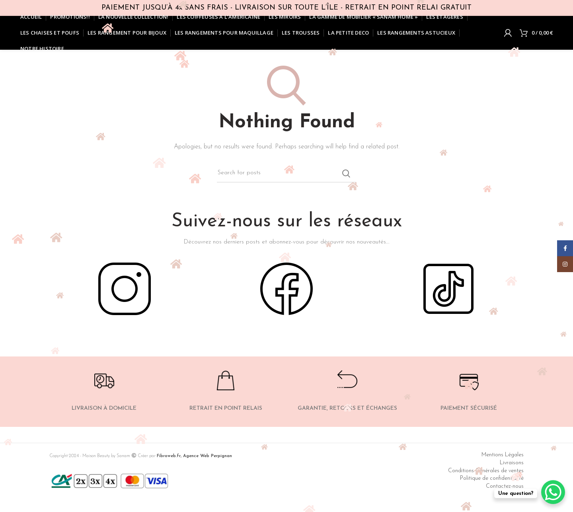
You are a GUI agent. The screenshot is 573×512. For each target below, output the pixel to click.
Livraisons (512, 463)
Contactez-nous (505, 486)
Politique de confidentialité (492, 478)
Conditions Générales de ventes (486, 471)
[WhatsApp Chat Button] (553, 492)
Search (346, 173)
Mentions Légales (502, 455)
